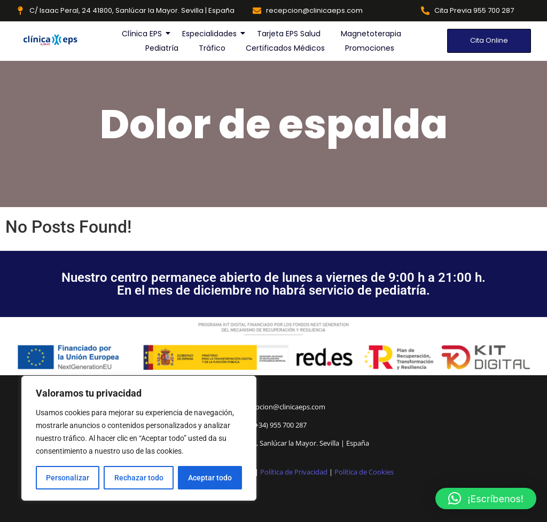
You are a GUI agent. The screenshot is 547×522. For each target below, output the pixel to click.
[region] (138, 438)
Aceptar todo (210, 477)
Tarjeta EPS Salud (289, 33)
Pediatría (161, 48)
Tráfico (212, 48)
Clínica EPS (142, 33)
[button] (485, 498)
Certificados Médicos (285, 48)
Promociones (369, 48)
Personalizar (67, 477)
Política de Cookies (364, 472)
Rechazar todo (138, 477)
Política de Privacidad (293, 472)
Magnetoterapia (371, 33)
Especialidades (210, 33)
